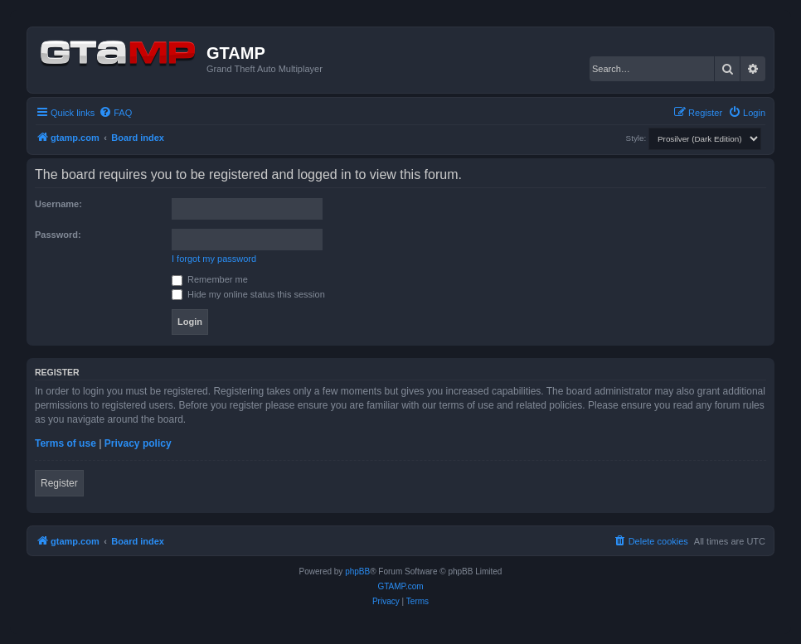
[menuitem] (115, 113)
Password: (58, 235)
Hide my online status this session (248, 294)
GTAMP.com (400, 586)
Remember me (210, 279)
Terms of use (65, 443)
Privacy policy (138, 443)
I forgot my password (214, 259)
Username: (58, 204)
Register (59, 483)
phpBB (357, 571)
